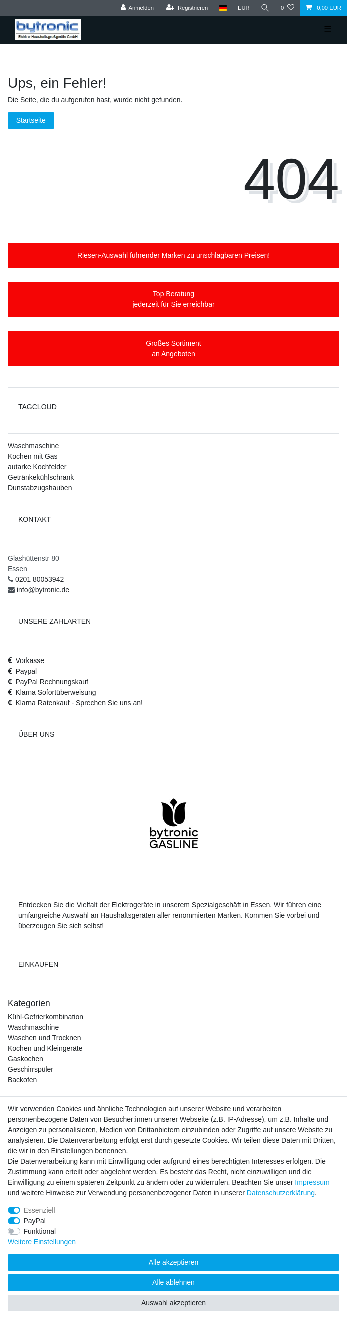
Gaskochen (25, 1059)
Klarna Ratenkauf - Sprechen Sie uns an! (79, 703)
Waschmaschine (33, 446)
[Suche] (265, 8)
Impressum (312, 1182)
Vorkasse (29, 660)
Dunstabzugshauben (40, 488)
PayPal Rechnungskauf (51, 682)
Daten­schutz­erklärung (281, 1193)
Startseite (31, 120)
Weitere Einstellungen (42, 1242)
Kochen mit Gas (33, 456)
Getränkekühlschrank (41, 477)
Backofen (22, 1080)
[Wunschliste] (287, 8)
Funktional (40, 1231)
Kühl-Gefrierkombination (45, 1017)
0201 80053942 (39, 579)
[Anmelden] (137, 8)
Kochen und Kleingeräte (45, 1048)
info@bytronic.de (43, 590)
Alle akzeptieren (174, 1262)
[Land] (222, 8)
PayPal (35, 1221)
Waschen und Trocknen (44, 1038)
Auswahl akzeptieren (173, 1303)
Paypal (26, 671)
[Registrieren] (187, 8)
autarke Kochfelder (37, 467)
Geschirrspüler (30, 1069)
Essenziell (39, 1210)
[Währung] (243, 8)
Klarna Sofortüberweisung (55, 692)
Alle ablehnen (173, 1282)
